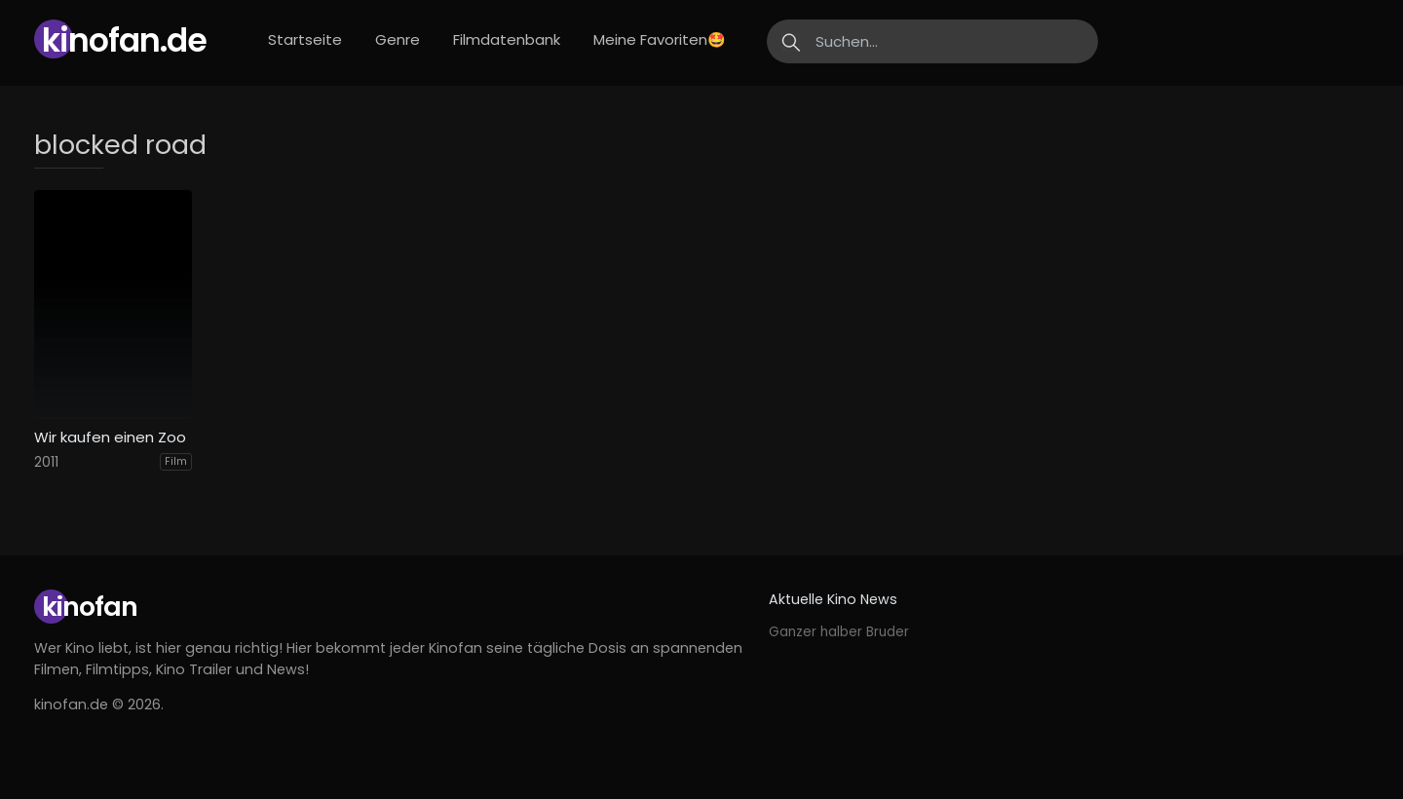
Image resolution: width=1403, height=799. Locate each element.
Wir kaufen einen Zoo (110, 437)
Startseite (305, 39)
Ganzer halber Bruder (839, 632)
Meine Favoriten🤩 (659, 39)
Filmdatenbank (506, 39)
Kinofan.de (124, 40)
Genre (397, 39)
